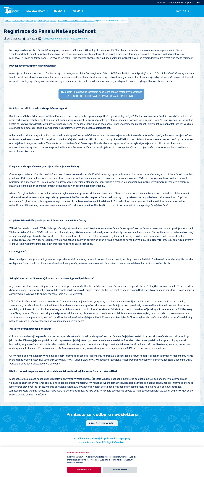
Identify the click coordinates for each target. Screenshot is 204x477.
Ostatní (29, 20)
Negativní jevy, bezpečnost (45, 20)
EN (198, 2)
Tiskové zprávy (18, 20)
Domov (8, 20)
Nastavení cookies (120, 470)
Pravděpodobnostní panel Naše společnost (76, 20)
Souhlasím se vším (84, 470)
